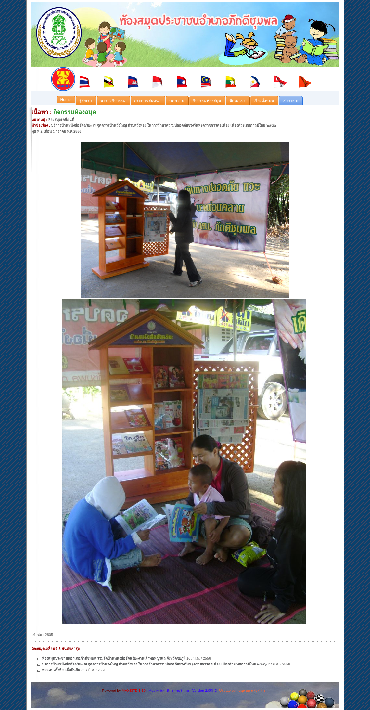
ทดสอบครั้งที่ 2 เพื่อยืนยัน (61, 670)
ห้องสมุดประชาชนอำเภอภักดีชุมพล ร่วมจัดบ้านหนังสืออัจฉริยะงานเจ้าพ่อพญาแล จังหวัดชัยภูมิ (113, 658)
